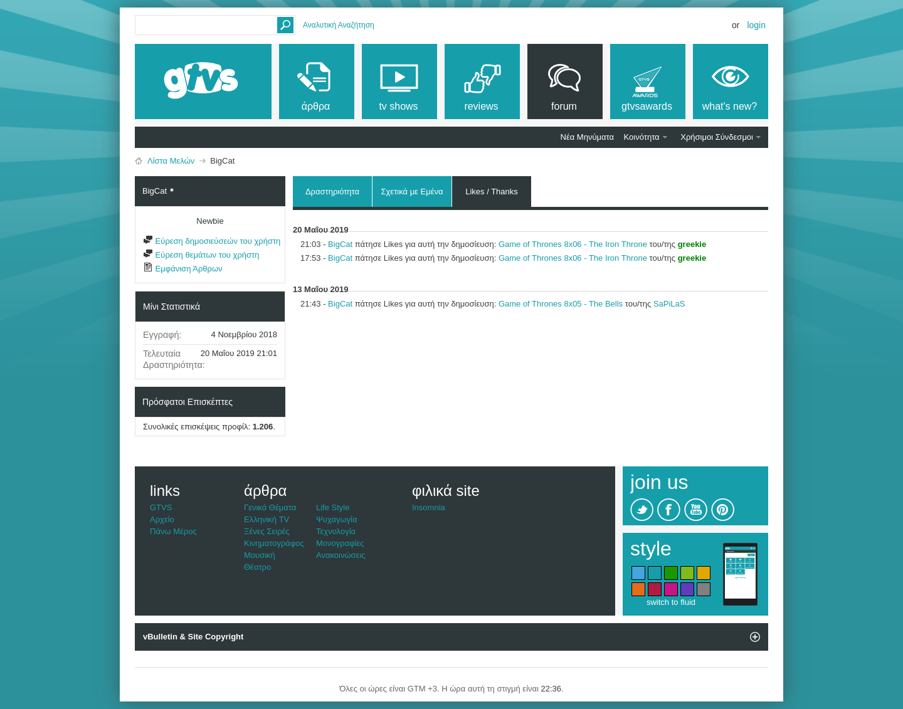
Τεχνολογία (336, 531)
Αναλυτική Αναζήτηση (338, 25)
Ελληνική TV (266, 519)
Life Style (332, 507)
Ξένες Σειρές (267, 531)
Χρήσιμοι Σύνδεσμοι (716, 137)
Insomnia (428, 507)
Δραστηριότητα (332, 191)
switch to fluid (671, 602)
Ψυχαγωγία (336, 519)
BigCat (340, 244)
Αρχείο (162, 519)
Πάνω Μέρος (173, 531)
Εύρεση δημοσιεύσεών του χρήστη (211, 241)
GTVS (161, 507)
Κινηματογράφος (274, 543)
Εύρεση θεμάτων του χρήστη (201, 255)
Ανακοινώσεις (341, 555)
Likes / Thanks (491, 189)
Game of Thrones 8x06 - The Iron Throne (573, 244)
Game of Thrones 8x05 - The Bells (561, 303)
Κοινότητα (642, 137)
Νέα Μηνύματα (587, 137)
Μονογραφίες (340, 543)
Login (756, 25)
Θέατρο (257, 567)
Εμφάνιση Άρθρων (183, 268)
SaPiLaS (669, 303)
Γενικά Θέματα (270, 507)
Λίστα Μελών (170, 160)
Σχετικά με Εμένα (412, 191)
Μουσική (259, 555)
